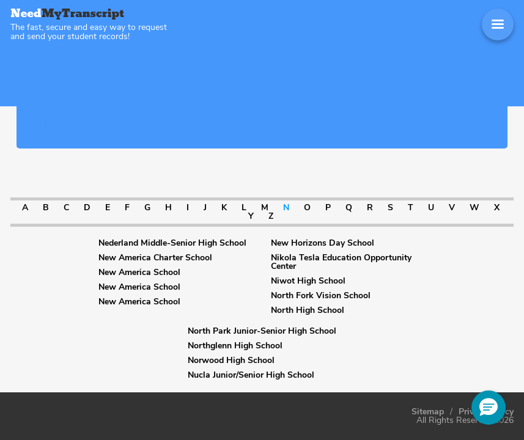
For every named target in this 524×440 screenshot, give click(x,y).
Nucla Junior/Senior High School (251, 375)
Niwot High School (308, 281)
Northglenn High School (235, 346)
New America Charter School (155, 258)
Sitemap (427, 412)
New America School (139, 272)
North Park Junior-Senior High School (262, 331)
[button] (488, 408)
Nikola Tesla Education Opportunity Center (341, 262)
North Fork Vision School (321, 296)
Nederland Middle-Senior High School (172, 243)
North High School (307, 310)
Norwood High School (231, 360)
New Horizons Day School (322, 243)
